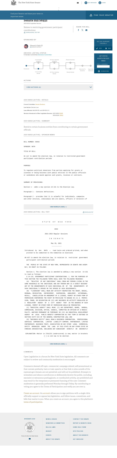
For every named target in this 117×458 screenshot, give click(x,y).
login (104, 4)
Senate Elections (40, 116)
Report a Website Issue (82, 435)
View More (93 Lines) (57, 356)
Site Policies (78, 443)
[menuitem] (16, 11)
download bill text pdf (33, 44)
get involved (92, 4)
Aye (100, 48)
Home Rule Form (79, 439)
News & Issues (16, 11)
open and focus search (103, 12)
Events (73, 11)
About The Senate (90, 11)
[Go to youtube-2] (78, 5)
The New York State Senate (29, 4)
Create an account (31, 405)
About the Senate (53, 451)
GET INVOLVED (78, 451)
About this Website (80, 447)
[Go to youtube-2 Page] (30, 451)
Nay (109, 48)
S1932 (61, 127)
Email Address (102, 64)
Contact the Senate (81, 431)
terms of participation (33, 414)
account (46, 405)
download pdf (89, 224)
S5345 (61, 125)
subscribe (105, 71)
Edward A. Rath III (36, 58)
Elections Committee (45, 67)
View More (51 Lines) (57, 219)
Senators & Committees (37, 11)
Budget (49, 443)
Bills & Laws (59, 11)
